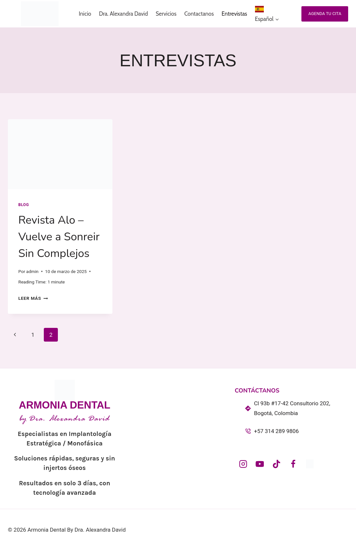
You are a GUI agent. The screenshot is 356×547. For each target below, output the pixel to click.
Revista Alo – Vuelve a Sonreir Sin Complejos (59, 237)
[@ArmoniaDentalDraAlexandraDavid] (259, 464)
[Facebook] (293, 464)
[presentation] (60, 154)
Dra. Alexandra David (123, 13)
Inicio (85, 13)
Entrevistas (234, 13)
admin (32, 271)
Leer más (33, 298)
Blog (23, 204)
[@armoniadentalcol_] (276, 464)
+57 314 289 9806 (276, 431)
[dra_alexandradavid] (309, 464)
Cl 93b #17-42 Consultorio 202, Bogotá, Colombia (292, 408)
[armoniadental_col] (243, 464)
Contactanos (199, 13)
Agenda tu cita (324, 13)
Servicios (166, 13)
